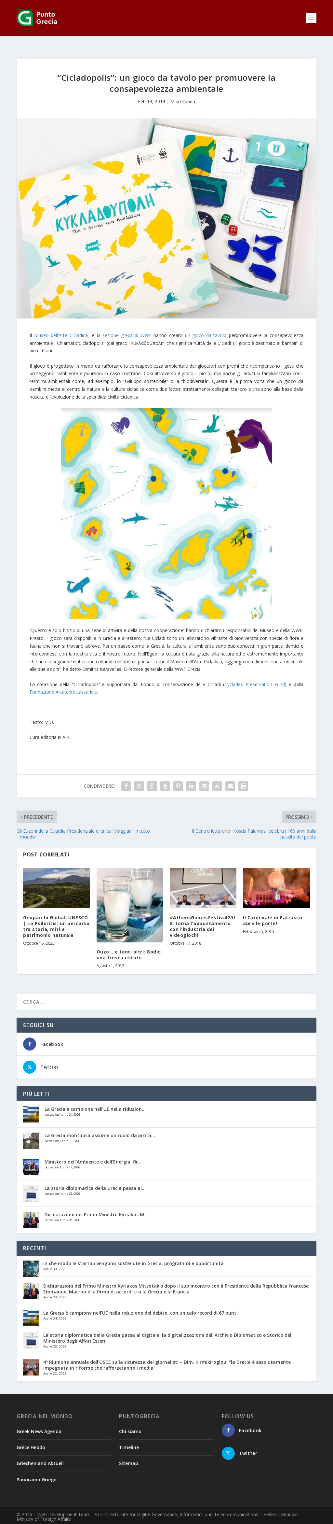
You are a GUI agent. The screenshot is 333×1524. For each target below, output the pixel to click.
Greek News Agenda (39, 1421)
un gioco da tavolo (206, 325)
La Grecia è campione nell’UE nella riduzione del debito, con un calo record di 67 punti (140, 1302)
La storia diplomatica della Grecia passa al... (95, 1178)
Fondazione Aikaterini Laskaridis (63, 681)
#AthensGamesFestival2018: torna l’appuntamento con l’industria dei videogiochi (203, 916)
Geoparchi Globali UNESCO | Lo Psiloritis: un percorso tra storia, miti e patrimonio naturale (56, 916)
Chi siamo (130, 1421)
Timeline (129, 1437)
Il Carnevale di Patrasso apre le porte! (272, 910)
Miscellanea (182, 91)
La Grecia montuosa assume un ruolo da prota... (100, 1125)
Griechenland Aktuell (40, 1453)
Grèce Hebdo (31, 1437)
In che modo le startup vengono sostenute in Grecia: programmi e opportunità (133, 1253)
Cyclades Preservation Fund (254, 674)
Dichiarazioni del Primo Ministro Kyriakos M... (96, 1204)
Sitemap (128, 1453)
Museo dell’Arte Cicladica (61, 325)
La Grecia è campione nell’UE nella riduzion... (95, 1098)
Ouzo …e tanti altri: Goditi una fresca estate (129, 944)
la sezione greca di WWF (124, 325)
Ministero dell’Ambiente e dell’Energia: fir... (93, 1151)
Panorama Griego (37, 1469)
